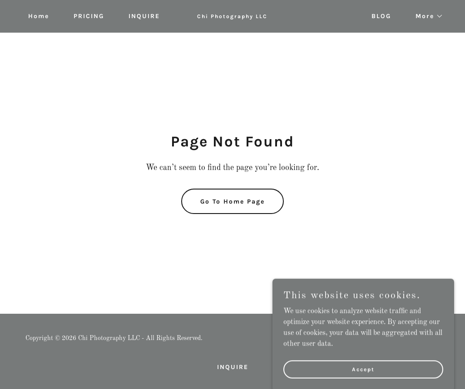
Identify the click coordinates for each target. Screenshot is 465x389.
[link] (232, 16)
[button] (426, 16)
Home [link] (38, 16)
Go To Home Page (232, 201)
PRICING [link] (89, 16)
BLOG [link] (381, 16)
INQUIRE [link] (144, 16)
